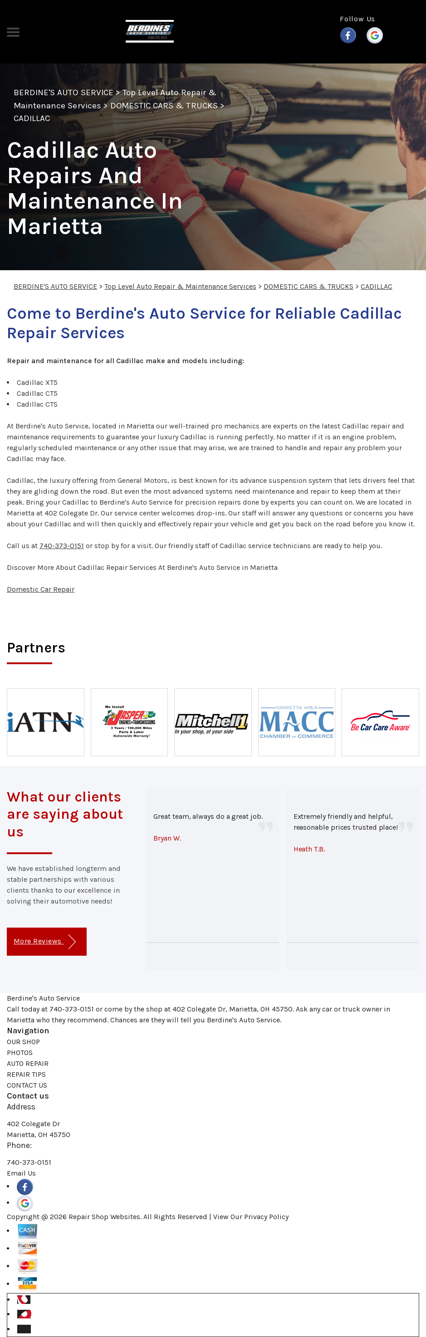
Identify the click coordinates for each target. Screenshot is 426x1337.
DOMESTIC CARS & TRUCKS (164, 106)
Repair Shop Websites (104, 1216)
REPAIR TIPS (26, 1074)
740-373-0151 (61, 545)
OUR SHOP (23, 1041)
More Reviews (45, 941)
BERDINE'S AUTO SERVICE (63, 92)
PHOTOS (20, 1052)
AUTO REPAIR (28, 1063)
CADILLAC (32, 118)
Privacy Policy (266, 1216)
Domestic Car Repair (40, 589)
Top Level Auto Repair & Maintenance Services (180, 286)
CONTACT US (27, 1085)
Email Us (21, 1173)
